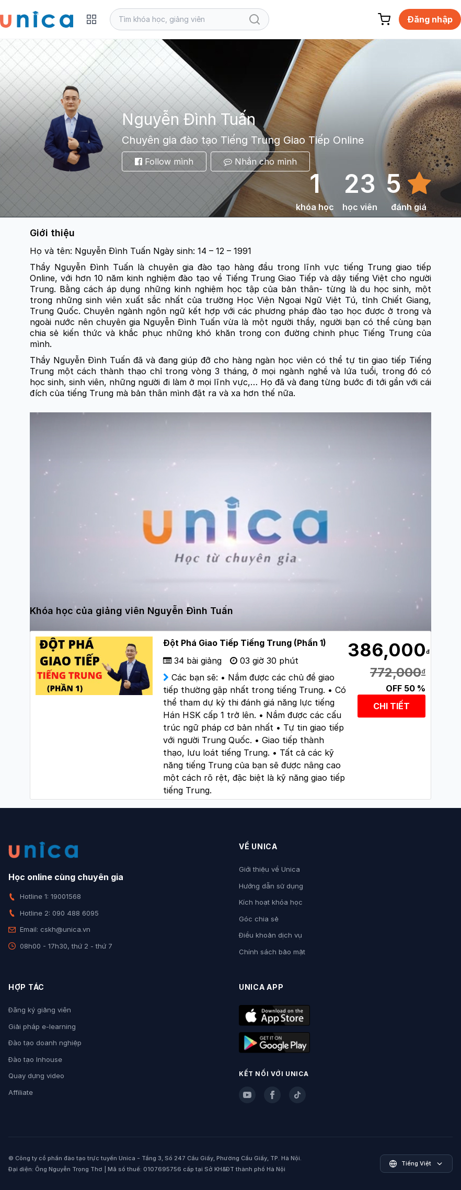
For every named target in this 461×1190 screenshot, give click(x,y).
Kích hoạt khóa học (271, 902)
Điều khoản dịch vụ (270, 935)
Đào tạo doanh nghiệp (45, 1042)
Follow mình (164, 161)
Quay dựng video (36, 1075)
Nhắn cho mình (260, 161)
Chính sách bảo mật (272, 952)
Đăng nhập (430, 19)
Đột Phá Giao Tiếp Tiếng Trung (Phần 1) (244, 643)
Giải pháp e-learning (42, 1026)
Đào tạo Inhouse (35, 1059)
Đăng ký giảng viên (39, 1010)
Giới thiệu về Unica (269, 869)
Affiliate (20, 1092)
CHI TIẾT (391, 706)
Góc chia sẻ (259, 919)
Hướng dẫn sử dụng (271, 886)
